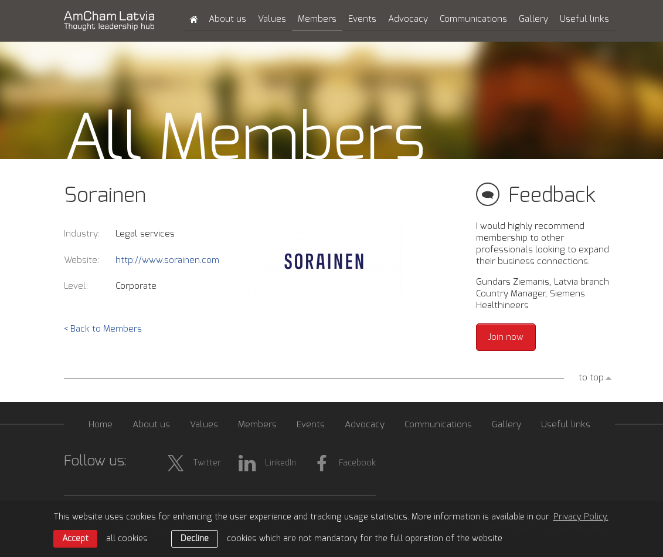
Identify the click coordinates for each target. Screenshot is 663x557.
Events (362, 19)
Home (101, 424)
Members (317, 19)
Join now (505, 337)
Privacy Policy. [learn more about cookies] (580, 517)
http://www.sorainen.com (167, 260)
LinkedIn (267, 463)
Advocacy (408, 19)
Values (272, 19)
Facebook (345, 463)
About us (227, 19)
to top (591, 377)
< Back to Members (103, 329)
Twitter (194, 463)
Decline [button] (195, 539)
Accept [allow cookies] (75, 539)
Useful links (584, 19)
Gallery (533, 19)
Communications (473, 19)
